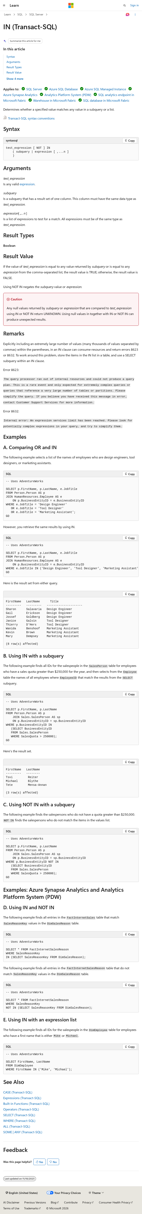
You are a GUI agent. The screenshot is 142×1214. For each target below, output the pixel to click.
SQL (20, 14)
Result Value (13, 72)
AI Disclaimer (11, 1202)
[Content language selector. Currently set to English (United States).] (21, 1193)
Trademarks (31, 1208)
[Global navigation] (4, 5)
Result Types (14, 67)
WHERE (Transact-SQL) (19, 1120)
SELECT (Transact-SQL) (19, 1115)
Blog (53, 1202)
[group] (71, 559)
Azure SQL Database (63, 89)
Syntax (10, 56)
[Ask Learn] (128, 14)
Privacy (86, 1202)
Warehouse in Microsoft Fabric (54, 100)
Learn (7, 14)
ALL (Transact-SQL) (16, 1126)
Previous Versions (35, 1202)
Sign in (134, 5)
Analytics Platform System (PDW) (68, 95)
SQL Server (36, 14)
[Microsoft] (71, 5)
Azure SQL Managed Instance (105, 89)
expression (27, 184)
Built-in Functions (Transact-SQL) (26, 1103)
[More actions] (135, 14)
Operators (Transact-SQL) (21, 1109)
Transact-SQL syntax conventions (31, 118)
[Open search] (125, 5)
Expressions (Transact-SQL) (22, 1098)
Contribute (70, 1202)
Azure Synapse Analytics (20, 95)
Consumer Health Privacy (114, 1202)
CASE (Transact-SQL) (17, 1092)
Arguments (13, 62)
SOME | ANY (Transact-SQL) (22, 1132)
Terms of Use (11, 1208)
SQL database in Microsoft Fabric (106, 100)
